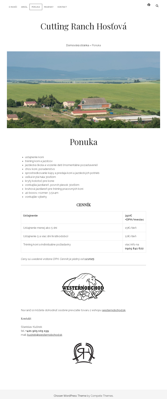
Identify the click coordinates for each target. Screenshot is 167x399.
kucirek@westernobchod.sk (44, 332)
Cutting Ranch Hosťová (83, 23)
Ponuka (36, 7)
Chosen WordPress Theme (70, 393)
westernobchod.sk (114, 307)
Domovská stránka (77, 42)
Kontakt (62, 7)
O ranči (13, 7)
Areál (24, 7)
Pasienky (49, 7)
